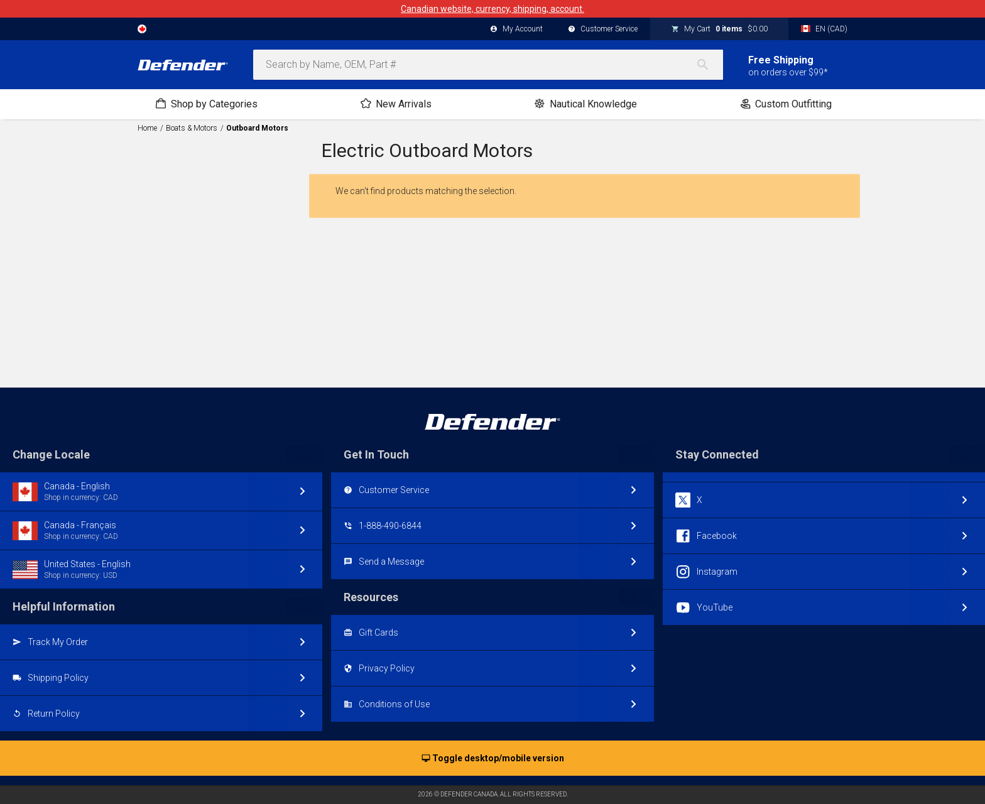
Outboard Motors (257, 128)
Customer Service (603, 29)
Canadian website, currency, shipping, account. (492, 9)
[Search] (709, 65)
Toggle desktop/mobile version (493, 758)
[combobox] (488, 65)
